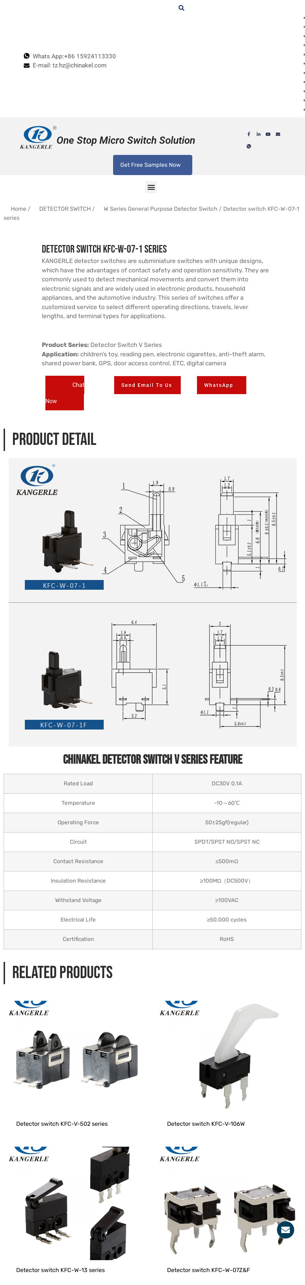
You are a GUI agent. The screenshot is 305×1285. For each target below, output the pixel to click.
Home (18, 208)
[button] (151, 187)
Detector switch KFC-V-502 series (62, 1135)
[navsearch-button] (177, 8)
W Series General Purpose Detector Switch (160, 208)
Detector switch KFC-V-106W (206, 1135)
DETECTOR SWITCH (65, 208)
